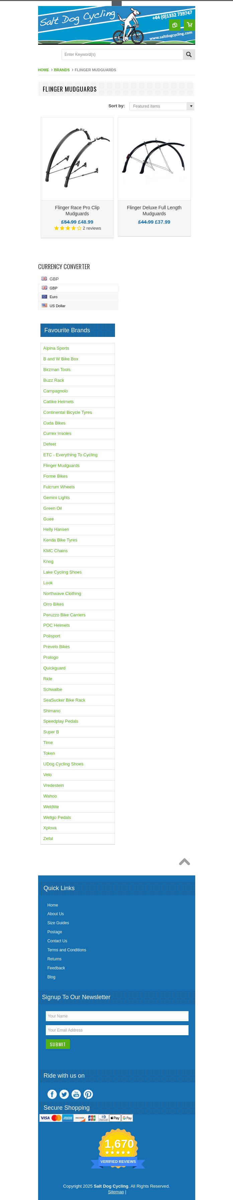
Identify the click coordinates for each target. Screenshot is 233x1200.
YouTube (76, 1094)
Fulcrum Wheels (59, 486)
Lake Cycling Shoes (62, 572)
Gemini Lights (56, 497)
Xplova (50, 827)
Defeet (49, 444)
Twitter (64, 1094)
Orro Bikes (53, 604)
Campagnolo (55, 390)
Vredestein (53, 785)
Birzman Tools (57, 369)
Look (48, 582)
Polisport (52, 635)
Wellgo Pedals (57, 817)
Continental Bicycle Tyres (67, 412)
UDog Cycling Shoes (63, 763)
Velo (47, 774)
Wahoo (50, 796)
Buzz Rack (53, 380)
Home (43, 70)
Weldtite (51, 806)
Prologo (51, 657)
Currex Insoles (57, 433)
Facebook (52, 1094)
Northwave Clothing (62, 593)
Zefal (48, 838)
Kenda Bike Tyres (60, 540)
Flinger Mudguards (61, 465)
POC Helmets (56, 625)
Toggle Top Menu (117, 3)
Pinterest (88, 1094)
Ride (47, 678)
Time (48, 742)
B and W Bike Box (61, 358)
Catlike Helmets (58, 401)
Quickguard (54, 668)
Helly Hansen (56, 529)
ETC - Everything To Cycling (70, 454)
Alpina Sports (56, 348)
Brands (62, 70)
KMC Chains (55, 550)
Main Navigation (44, 55)
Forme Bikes (55, 476)
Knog (48, 561)
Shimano (52, 710)
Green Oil (52, 508)
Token (49, 753)
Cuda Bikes (54, 423)
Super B (51, 731)
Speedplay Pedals (61, 721)
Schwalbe (52, 689)
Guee (48, 518)
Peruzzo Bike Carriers (64, 614)
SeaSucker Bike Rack (64, 700)
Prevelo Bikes (56, 646)
